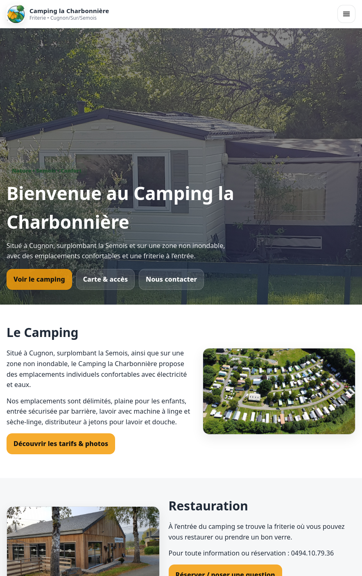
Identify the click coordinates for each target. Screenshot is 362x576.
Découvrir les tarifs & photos (61, 443)
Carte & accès (105, 279)
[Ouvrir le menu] (346, 14)
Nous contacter (171, 279)
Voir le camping (39, 279)
